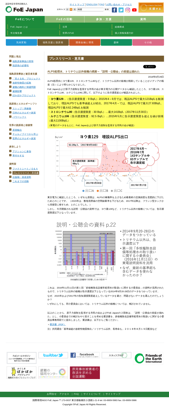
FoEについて (25, 19)
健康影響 (17, 91)
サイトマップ (77, 4)
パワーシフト (19, 117)
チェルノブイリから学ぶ (25, 134)
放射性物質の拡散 (21, 83)
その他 (148, 42)
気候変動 (21, 42)
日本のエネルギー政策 (24, 113)
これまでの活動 (20, 181)
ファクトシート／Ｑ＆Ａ (25, 169)
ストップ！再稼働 (21, 108)
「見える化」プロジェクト (26, 78)
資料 (143, 19)
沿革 (65, 27)
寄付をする (18, 155)
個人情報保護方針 (124, 33)
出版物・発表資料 (21, 177)
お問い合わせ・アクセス (119, 4)
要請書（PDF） (58, 324)
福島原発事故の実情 (22, 61)
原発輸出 (17, 130)
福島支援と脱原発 (53, 42)
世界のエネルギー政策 (24, 138)
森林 (116, 42)
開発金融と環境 (85, 42)
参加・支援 (104, 19)
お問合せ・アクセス (58, 394)
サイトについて (92, 394)
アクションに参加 (21, 151)
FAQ (101, 4)
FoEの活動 (64, 19)
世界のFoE (68, 33)
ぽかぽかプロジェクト (24, 95)
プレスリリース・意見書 (26, 173)
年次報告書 (16, 33)
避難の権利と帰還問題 (24, 87)
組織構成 (119, 27)
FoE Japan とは (19, 27)
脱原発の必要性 (20, 65)
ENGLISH (92, 4)
